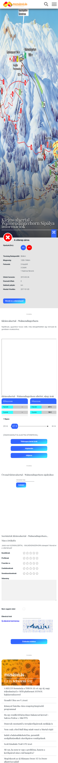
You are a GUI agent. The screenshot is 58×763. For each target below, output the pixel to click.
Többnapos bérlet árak (29, 441)
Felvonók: (6, 264)
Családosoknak (7, 569)
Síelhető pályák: (9, 285)
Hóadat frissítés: (9, 289)
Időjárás (29, 456)
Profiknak (5, 558)
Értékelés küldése (29, 642)
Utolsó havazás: (9, 277)
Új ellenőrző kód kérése (10, 621)
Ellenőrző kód (7, 617)
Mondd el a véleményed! (14, 301)
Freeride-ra (6, 563)
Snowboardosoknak (9, 574)
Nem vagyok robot (8, 609)
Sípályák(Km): (8, 245)
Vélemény (5, 579)
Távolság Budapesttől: (11, 256)
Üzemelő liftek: (9, 281)
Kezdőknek (6, 553)
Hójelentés (29, 449)
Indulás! (21, 485)
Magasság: (7, 260)
